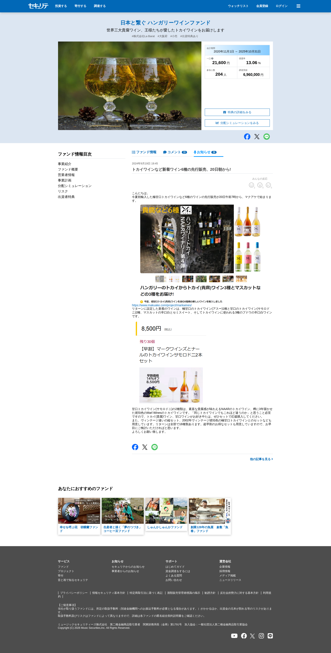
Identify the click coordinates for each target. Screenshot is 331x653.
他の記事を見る (261, 459)
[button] (85, 561)
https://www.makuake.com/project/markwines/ (162, 305)
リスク (63, 191)
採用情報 (224, 571)
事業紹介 (64, 164)
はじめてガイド (175, 566)
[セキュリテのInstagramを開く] (261, 636)
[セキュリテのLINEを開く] (270, 636)
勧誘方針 (210, 592)
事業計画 (64, 180)
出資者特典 (66, 197)
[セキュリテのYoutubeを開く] (234, 636)
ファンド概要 (68, 169)
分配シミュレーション (75, 186)
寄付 (60, 575)
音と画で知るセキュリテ (73, 580)
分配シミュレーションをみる (237, 123)
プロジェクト (66, 571)
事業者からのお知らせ (125, 571)
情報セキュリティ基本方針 (108, 592)
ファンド (63, 566)
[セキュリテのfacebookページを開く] (244, 636)
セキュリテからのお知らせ (128, 566)
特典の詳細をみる (237, 112)
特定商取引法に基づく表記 (146, 592)
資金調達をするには (178, 571)
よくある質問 (174, 575)
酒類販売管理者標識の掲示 (183, 592)
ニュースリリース (230, 580)
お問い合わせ (174, 580)
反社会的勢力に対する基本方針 (239, 592)
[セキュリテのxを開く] (252, 636)
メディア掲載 (227, 575)
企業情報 (224, 566)
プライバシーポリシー (74, 592)
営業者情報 (66, 175)
